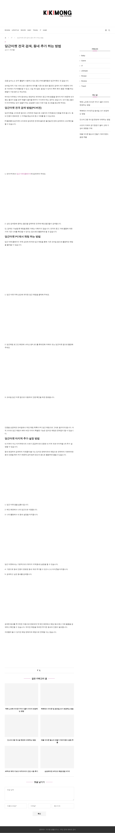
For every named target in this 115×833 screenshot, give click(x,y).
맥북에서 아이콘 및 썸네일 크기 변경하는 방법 (57, 709)
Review (7, 30)
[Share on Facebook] (37, 670)
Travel (35, 30)
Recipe (23, 30)
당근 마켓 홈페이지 (24, 174)
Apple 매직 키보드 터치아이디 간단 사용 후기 (21, 771)
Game (45, 30)
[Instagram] (106, 30)
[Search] (109, 30)
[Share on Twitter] (40, 670)
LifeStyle (15, 30)
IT (40, 30)
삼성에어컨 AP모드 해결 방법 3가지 (57, 771)
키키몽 (12, 50)
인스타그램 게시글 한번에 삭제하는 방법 (21, 740)
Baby (29, 30)
